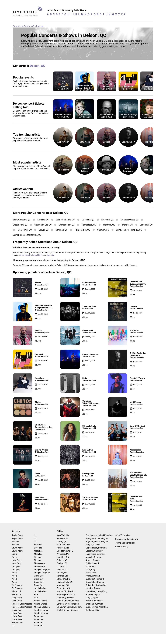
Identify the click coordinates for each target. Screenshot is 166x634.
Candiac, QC (43, 220)
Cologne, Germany (94, 551)
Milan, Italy (91, 566)
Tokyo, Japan (92, 597)
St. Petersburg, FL (65, 551)
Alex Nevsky (25, 255)
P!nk (36, 594)
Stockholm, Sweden (95, 582)
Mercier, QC (127, 225)
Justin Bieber (40, 588)
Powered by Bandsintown (126, 539)
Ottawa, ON (62, 572)
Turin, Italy (90, 569)
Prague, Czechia (93, 544)
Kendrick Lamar (41, 610)
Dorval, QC (43, 230)
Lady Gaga (17, 597)
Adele (14, 572)
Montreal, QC (109, 225)
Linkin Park (17, 610)
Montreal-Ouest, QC (129, 220)
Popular (39, 26)
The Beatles (17, 622)
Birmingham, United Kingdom (99, 535)
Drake (14, 554)
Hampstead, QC (89, 225)
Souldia (50, 255)
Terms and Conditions (125, 543)
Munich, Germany (94, 557)
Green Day (39, 576)
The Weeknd (40, 563)
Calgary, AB (62, 560)
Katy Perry (16, 560)
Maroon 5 (16, 591)
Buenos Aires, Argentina (97, 607)
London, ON (62, 566)
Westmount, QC (20, 225)
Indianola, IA (62, 538)
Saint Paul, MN (63, 544)
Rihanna (38, 557)
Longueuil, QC (146, 225)
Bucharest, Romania (95, 579)
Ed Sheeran (17, 585)
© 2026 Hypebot (122, 535)
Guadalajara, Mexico (66, 594)
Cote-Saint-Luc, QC (43, 225)
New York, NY (63, 535)
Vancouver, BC (63, 579)
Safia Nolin (37, 255)
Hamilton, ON (63, 557)
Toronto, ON (62, 576)
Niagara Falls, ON (64, 582)
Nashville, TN (63, 548)
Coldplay (16, 566)
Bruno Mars (17, 548)
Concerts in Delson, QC (23, 26)
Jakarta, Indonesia (94, 600)
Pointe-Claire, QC (82, 230)
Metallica (38, 551)
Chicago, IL (62, 541)
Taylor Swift (17, 535)
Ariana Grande (40, 600)
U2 (13, 625)
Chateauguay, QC (66, 225)
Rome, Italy (91, 572)
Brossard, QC (107, 220)
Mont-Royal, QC (25, 230)
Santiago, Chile (92, 610)
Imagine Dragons (42, 569)
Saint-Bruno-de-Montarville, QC (27, 235)
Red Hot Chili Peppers (22, 604)
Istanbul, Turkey (93, 588)
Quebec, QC (62, 563)
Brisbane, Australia (94, 604)
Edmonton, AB (63, 588)
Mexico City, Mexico (66, 591)
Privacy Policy (121, 546)
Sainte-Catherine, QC (65, 220)
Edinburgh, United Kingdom (69, 607)
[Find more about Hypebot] (28, 12)
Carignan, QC (61, 230)
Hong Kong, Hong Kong (96, 591)
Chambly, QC (103, 230)
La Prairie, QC (88, 220)
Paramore (38, 616)
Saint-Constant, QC (21, 220)
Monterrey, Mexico (65, 597)
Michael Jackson (42, 607)
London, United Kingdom (68, 604)
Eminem (15, 541)
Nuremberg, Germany (95, 554)
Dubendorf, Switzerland (96, 585)
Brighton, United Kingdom (97, 541)
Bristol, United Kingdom (67, 610)
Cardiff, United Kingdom (68, 600)
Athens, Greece (93, 560)
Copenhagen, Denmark (96, 548)
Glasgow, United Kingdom (97, 538)
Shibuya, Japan (93, 594)
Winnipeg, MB (63, 554)
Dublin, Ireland (92, 563)
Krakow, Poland (93, 576)
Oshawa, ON (62, 569)
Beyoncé (38, 544)
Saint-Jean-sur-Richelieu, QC (129, 230)
